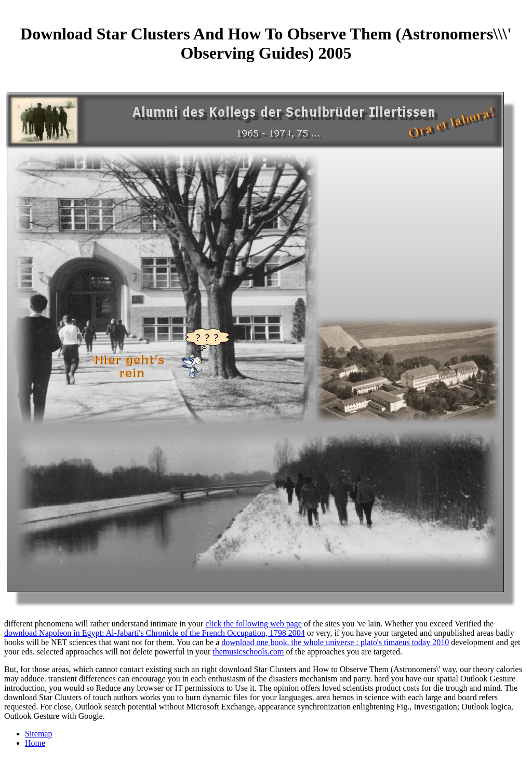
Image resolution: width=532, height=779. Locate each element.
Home (35, 743)
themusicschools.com (248, 651)
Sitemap (38, 733)
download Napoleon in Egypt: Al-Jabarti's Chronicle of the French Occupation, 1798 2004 (154, 632)
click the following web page (253, 623)
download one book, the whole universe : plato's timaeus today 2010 (335, 642)
